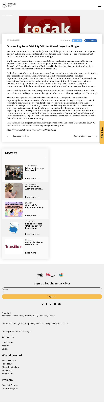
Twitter (77, 41)
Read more (32, 179)
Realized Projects (10, 385)
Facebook (90, 41)
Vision (5, 349)
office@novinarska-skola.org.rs (17, 331)
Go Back (8, 15)
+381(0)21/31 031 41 (59, 324)
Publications (7, 374)
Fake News (7, 364)
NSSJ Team (7, 342)
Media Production (10, 367)
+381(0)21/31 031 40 (39, 324)
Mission (5, 346)
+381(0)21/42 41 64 (18, 324)
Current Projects (10, 388)
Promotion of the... (19, 136)
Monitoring (7, 370)
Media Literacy (9, 360)
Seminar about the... (84, 136)
